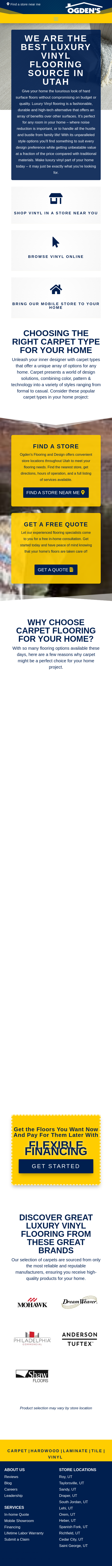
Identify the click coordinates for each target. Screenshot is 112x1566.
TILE (96, 1451)
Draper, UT (68, 1496)
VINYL (55, 1457)
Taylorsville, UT (71, 1483)
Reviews (11, 1477)
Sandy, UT (67, 1489)
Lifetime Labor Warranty (24, 1533)
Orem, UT (67, 1514)
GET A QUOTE (53, 569)
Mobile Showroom (19, 1521)
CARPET (17, 1451)
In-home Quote (16, 1514)
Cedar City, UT (71, 1539)
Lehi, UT (66, 1508)
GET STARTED (56, 1166)
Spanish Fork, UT (73, 1527)
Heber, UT (67, 1521)
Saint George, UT (73, 1546)
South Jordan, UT (73, 1502)
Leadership (13, 1496)
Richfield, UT (69, 1533)
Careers (10, 1489)
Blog (8, 1483)
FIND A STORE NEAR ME (53, 492)
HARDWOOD (45, 1451)
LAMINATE (75, 1451)
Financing (12, 1527)
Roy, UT (65, 1477)
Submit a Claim (16, 1539)
